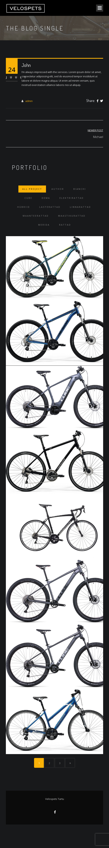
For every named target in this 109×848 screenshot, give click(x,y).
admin (29, 101)
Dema (46, 197)
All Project (32, 188)
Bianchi (79, 188)
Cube (28, 197)
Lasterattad (49, 206)
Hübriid (23, 206)
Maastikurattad (72, 215)
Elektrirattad (71, 197)
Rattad (65, 224)
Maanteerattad (36, 215)
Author (57, 188)
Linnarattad (80, 206)
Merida (44, 224)
